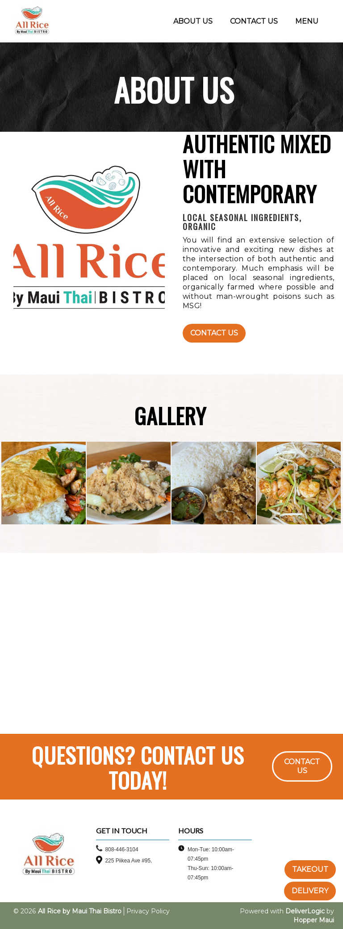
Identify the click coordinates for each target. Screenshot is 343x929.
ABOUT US (193, 21)
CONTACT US (254, 21)
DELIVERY (310, 891)
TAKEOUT (310, 869)
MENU (306, 21)
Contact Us (214, 333)
